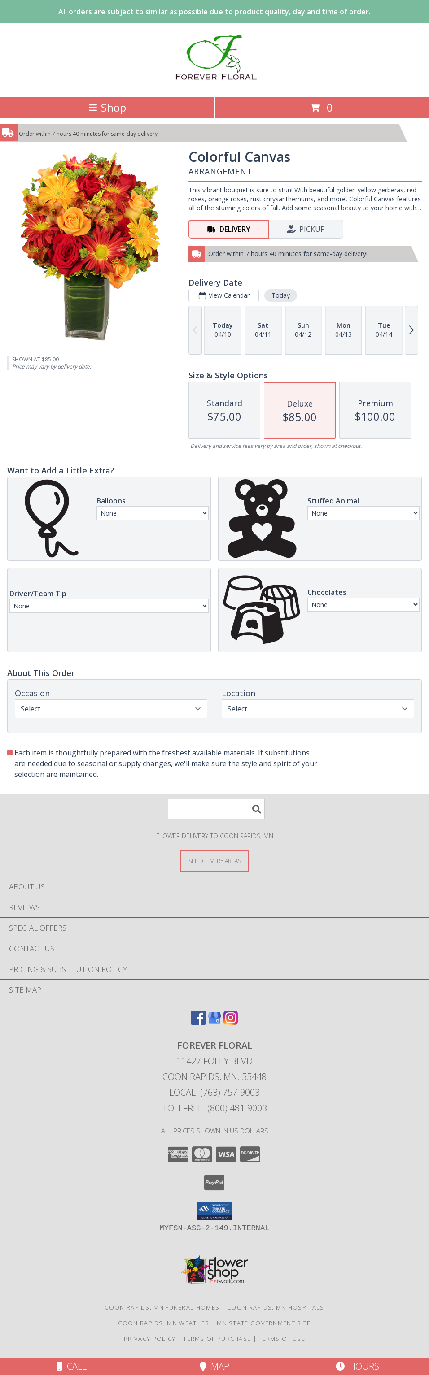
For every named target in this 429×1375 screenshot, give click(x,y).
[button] (214, 1211)
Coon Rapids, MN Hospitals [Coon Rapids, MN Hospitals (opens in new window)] (275, 1307)
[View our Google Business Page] (214, 1022)
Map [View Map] (214, 1366)
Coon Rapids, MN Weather (163, 1323)
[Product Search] (216, 809)
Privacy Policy (149, 1339)
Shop (107, 107)
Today (280, 295)
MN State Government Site (264, 1323)
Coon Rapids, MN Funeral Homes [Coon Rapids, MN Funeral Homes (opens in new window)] (162, 1307)
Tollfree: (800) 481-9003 (214, 1108)
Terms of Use (281, 1339)
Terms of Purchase (217, 1339)
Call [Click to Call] (72, 1366)
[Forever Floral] (214, 83)
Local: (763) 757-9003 (214, 1092)
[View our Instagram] (230, 1022)
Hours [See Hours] (357, 1366)
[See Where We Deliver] (214, 860)
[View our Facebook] (198, 1022)
